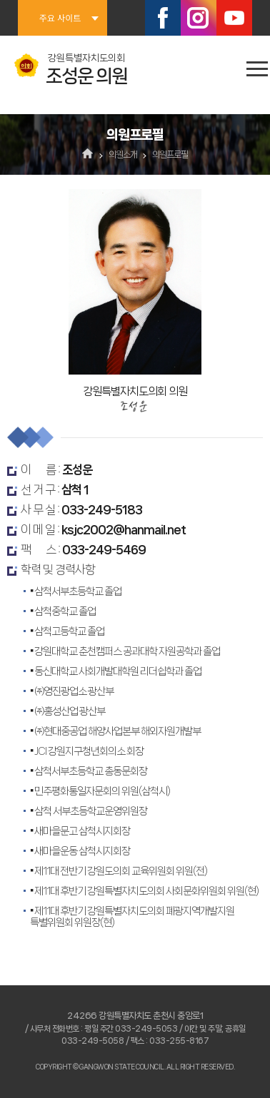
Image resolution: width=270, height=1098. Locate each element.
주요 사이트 (60, 17)
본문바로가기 (0, 0)
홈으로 (88, 155)
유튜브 (234, 18)
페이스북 (163, 18)
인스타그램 (198, 18)
